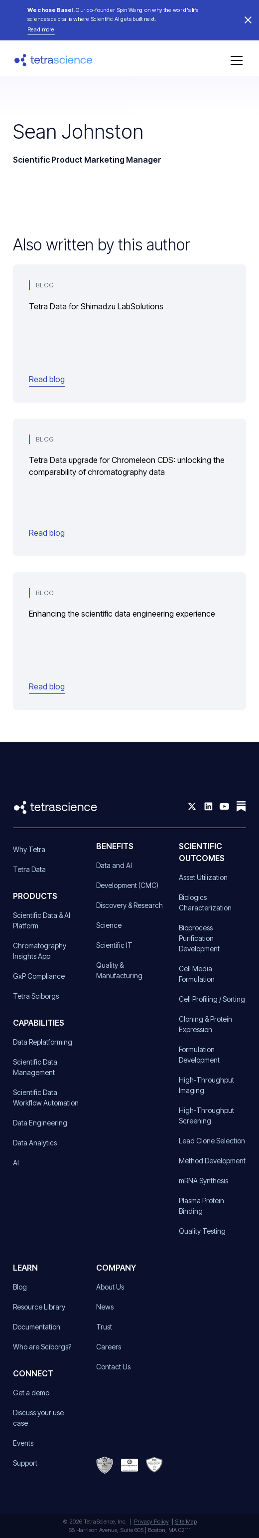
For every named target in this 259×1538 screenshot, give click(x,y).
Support (25, 1463)
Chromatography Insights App (39, 950)
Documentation (36, 1326)
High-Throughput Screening (206, 1115)
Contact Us (113, 1366)
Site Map (186, 1521)
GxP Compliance (39, 976)
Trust (104, 1326)
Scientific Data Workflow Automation (46, 1097)
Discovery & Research (129, 905)
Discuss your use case (38, 1417)
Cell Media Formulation (197, 973)
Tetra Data (29, 869)
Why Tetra (29, 849)
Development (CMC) (127, 885)
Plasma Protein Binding (201, 1205)
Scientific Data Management (35, 1067)
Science (109, 925)
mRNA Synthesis (203, 1180)
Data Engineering (40, 1122)
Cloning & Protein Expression (205, 1024)
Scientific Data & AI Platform (41, 920)
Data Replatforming (42, 1042)
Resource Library (39, 1307)
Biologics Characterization (205, 902)
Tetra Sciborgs (36, 996)
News (105, 1307)
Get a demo (31, 1392)
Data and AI (114, 865)
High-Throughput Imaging (206, 1085)
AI (16, 1162)
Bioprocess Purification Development (199, 938)
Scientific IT (114, 945)
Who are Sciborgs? (42, 1346)
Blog (20, 1287)
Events (23, 1443)
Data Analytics (35, 1142)
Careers (108, 1346)
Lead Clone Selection (212, 1140)
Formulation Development (199, 1054)
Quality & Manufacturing (119, 970)
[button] (235, 60)
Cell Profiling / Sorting (212, 999)
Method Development (212, 1160)
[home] (53, 60)
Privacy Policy (151, 1521)
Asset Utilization (203, 877)
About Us (110, 1287)
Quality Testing (202, 1231)
